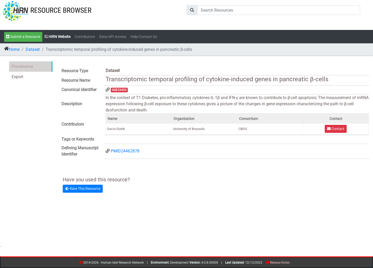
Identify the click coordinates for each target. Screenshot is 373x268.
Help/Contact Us (143, 37)
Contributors (85, 37)
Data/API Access (112, 37)
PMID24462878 (125, 151)
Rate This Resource (82, 188)
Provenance (22, 66)
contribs (292, 263)
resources (291, 263)
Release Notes (279, 262)
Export (17, 76)
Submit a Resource (23, 37)
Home (14, 49)
